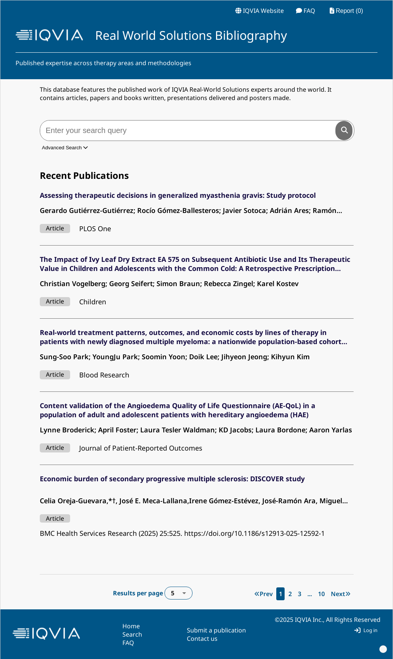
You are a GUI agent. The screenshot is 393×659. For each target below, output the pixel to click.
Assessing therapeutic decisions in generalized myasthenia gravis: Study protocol (178, 195)
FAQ (128, 643)
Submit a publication (216, 630)
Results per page (153, 593)
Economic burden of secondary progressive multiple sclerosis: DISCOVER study (172, 478)
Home (131, 626)
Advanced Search (65, 147)
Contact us (202, 638)
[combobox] (178, 593)
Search (132, 634)
